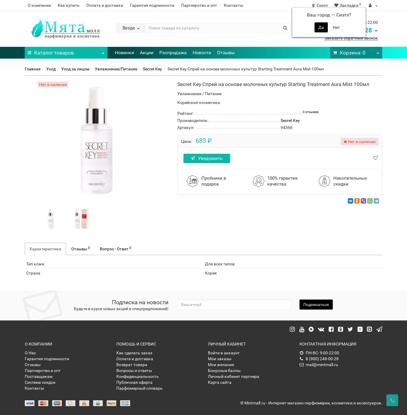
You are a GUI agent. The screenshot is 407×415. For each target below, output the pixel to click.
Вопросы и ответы (134, 370)
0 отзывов (310, 112)
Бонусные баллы (224, 370)
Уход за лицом (75, 69)
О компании (39, 5)
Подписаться (316, 304)
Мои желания (221, 364)
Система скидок (40, 382)
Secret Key (152, 69)
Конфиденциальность (137, 376)
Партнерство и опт (199, 5)
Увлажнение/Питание (116, 69)
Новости (202, 52)
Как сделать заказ (134, 352)
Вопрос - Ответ (115, 248)
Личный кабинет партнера (233, 376)
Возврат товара (131, 364)
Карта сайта (219, 382)
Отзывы (226, 52)
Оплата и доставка (104, 5)
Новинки (124, 52)
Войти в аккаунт (224, 352)
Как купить (69, 5)
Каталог (66, 51)
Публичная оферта (134, 382)
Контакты (233, 5)
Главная (33, 69)
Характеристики (45, 249)
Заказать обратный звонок (351, 38)
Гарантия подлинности (152, 5)
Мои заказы (219, 358)
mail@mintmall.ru (319, 364)
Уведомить (207, 158)
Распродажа (173, 52)
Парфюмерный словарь (139, 388)
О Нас (30, 352)
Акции (146, 52)
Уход (51, 69)
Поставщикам (38, 376)
